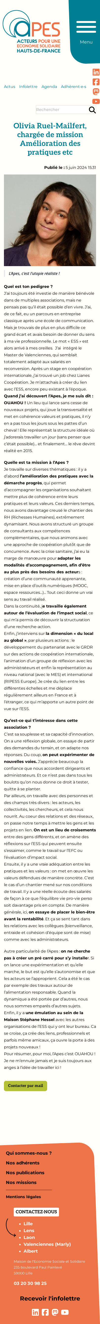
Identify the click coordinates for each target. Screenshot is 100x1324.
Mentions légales (23, 1196)
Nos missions (21, 1182)
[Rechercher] (92, 110)
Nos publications (25, 1172)
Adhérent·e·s (73, 86)
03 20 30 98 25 (30, 1283)
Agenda (49, 86)
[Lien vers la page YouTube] (96, 101)
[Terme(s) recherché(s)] (62, 110)
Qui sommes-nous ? (29, 1153)
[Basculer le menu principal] (86, 30)
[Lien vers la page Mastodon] (96, 92)
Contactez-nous (36, 1212)
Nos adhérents (23, 1163)
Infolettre (28, 86)
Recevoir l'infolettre (50, 1298)
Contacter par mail (25, 1086)
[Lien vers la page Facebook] (96, 82)
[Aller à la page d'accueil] (31, 31)
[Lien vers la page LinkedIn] (96, 72)
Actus (9, 86)
